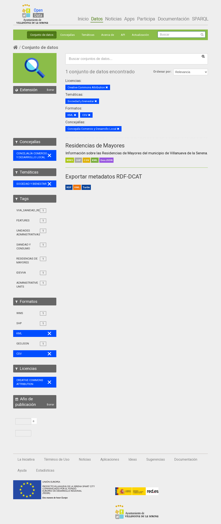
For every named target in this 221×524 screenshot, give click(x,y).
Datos (97, 19)
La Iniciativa (26, 459)
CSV (86, 160)
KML (95, 160)
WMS (69, 160)
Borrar (50, 89)
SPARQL (200, 19)
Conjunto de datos (41, 34)
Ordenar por (162, 71)
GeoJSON (106, 160)
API (123, 34)
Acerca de (107, 34)
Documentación (173, 19)
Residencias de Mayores (95, 145)
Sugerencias (155, 459)
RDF (68, 187)
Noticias (113, 19)
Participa (146, 19)
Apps (129, 19)
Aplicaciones (109, 459)
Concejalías (67, 34)
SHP (78, 160)
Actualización (140, 34)
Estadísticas (45, 470)
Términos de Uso (56, 459)
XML (77, 187)
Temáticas (88, 34)
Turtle (86, 187)
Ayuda (22, 470)
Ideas (132, 459)
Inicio (83, 19)
